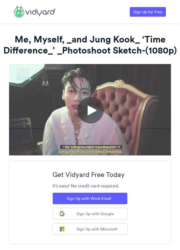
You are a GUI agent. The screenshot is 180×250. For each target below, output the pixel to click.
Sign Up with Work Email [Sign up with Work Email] (89, 198)
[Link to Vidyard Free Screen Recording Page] (35, 11)
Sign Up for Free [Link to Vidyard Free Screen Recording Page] (148, 11)
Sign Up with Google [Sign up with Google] (87, 213)
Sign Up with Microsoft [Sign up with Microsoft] (89, 229)
